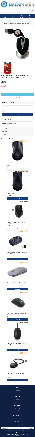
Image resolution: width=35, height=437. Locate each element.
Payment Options (17, 413)
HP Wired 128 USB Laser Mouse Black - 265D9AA (17, 344)
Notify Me (17, 94)
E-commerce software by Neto (23, 434)
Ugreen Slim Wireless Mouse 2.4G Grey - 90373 (16, 283)
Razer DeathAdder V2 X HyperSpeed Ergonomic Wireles (16, 162)
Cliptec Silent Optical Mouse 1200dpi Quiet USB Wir (16, 314)
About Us (18, 399)
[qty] (17, 106)
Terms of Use (17, 408)
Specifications (5, 131)
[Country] (17, 109)
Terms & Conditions (18, 430)
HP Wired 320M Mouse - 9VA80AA (16, 373)
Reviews (7, 134)
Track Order (17, 392)
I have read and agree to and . (17, 430)
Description (5, 128)
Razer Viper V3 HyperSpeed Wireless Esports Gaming (16, 192)
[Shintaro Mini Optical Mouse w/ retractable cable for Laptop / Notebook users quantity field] (17, 90)
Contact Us (17, 401)
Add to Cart (17, 198)
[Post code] (17, 112)
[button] (17, 97)
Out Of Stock (17, 168)
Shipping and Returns (17, 415)
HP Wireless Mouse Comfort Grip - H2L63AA (16, 223)
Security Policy (17, 417)
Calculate (17, 114)
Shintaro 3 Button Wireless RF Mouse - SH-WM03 (17, 253)
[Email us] (16, 433)
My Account (17, 390)
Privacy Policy (17, 410)
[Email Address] (14, 428)
